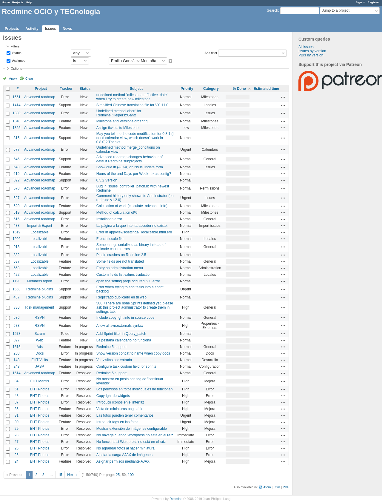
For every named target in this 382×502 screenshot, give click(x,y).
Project (41, 89)
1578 (17, 334)
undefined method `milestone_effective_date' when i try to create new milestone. (131, 97)
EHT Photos (39, 389)
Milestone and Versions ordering (121, 121)
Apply (13, 78)
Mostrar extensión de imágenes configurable (131, 428)
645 (16, 159)
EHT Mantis (39, 381)
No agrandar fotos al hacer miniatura (125, 448)
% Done (239, 89)
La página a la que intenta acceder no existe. (132, 226)
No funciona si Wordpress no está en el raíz (131, 442)
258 (16, 353)
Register (373, 2)
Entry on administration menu (119, 268)
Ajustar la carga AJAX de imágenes (124, 455)
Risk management (39, 307)
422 (16, 274)
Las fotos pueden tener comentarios (124, 415)
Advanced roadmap (39, 97)
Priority (187, 89)
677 (16, 149)
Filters (15, 46)
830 (16, 307)
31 (17, 415)
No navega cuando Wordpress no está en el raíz (134, 435)
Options (16, 68)
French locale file (110, 239)
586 (16, 317)
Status (16, 52)
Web (39, 340)
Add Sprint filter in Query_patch (121, 334)
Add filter (210, 52)
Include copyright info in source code (125, 317)
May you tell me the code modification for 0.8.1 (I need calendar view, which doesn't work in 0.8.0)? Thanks (135, 138)
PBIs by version (310, 55)
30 (17, 422)
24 (17, 461)
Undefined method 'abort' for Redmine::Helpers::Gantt (118, 113)
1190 (17, 281)
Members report (39, 281)
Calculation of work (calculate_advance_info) (131, 206)
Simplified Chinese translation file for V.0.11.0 (132, 105)
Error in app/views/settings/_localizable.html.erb (134, 232)
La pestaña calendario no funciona (123, 340)
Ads (39, 347)
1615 (17, 347)
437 (16, 297)
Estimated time (266, 89)
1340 (17, 121)
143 (16, 360)
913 (16, 247)
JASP (39, 366)
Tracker (66, 89)
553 (16, 268)
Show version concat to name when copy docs (133, 353)
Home (6, 2)
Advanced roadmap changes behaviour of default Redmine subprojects (129, 159)
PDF (286, 487)
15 (60, 475)
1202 (17, 239)
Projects (18, 2)
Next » (72, 475)
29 (17, 428)
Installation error (109, 219)
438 (16, 226)
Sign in (360, 2)
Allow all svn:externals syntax (119, 326)
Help (29, 2)
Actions (283, 97)
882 (16, 255)
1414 (17, 105)
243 (16, 366)
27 (17, 442)
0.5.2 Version (106, 180)
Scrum (39, 334)
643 (16, 167)
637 (16, 261)
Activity (31, 29)
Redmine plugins (39, 289)
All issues (306, 47)
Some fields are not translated (120, 261)
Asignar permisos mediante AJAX (123, 461)
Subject (136, 89)
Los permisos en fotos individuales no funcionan (134, 389)
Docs (40, 353)
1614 (17, 373)
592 (16, 180)
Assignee (18, 60)
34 (17, 381)
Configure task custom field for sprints (126, 366)
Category (211, 89)
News (67, 29)
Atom (267, 487)
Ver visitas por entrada (114, 360)
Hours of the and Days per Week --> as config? (133, 174)
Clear (29, 78)
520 (16, 206)
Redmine (176, 499)
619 (16, 174)
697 (16, 340)
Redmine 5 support (111, 347)
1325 (17, 128)
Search (272, 10)
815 (16, 138)
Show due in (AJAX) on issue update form (129, 167)
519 (16, 212)
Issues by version (312, 51)
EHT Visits (39, 360)
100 (131, 475)
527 (16, 198)
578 (16, 188)
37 (17, 402)
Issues (50, 29)
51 (17, 389)
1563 (17, 289)
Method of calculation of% (116, 212)
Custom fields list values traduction (124, 274)
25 (17, 455)
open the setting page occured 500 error (128, 281)
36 (17, 409)
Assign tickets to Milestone (117, 128)
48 (17, 396)
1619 (17, 232)
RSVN (39, 317)
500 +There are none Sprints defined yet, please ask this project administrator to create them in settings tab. (134, 307)
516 (16, 219)
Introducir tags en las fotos (117, 422)
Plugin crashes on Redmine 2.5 (121, 255)
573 (16, 326)
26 (17, 448)
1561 (17, 97)
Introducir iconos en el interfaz (120, 402)
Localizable (40, 232)
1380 (17, 113)
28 (17, 435)
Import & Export (39, 226)
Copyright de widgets (113, 396)
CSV (276, 487)
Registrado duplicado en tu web (121, 297)
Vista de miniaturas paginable (119, 409)
